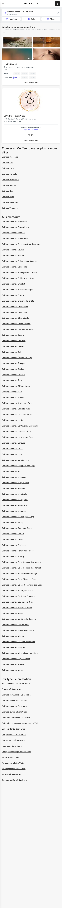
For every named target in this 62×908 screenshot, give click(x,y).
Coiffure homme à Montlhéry (14, 505)
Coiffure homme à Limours (13, 443)
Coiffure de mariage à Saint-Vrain (16, 695)
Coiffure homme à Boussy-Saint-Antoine (19, 272)
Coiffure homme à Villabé (13, 636)
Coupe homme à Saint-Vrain (14, 740)
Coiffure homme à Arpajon (13, 233)
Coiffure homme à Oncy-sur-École (17, 528)
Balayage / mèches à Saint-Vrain (16, 683)
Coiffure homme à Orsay (12, 539)
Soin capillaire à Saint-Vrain (13, 768)
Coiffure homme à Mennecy (14, 477)
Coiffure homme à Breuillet (13, 284)
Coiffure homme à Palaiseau (14, 545)
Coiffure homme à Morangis (14, 511)
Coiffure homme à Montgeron (15, 500)
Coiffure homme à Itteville (13, 397)
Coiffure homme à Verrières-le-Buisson (19, 619)
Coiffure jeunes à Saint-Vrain (14, 712)
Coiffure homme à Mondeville (14, 494)
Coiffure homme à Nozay (12, 522)
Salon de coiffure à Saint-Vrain (15, 780)
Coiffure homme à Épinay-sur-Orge (17, 358)
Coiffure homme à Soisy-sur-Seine (17, 607)
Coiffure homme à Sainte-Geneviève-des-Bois (22, 585)
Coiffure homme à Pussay (13, 556)
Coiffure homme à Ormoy (13, 534)
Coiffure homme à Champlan (14, 312)
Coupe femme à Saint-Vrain (14, 734)
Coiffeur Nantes (9, 185)
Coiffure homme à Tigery (12, 613)
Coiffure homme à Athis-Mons (15, 238)
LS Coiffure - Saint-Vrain (14, 116)
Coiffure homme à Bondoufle (14, 267)
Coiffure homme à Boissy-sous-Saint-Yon (20, 261)
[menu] (3, 3)
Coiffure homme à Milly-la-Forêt (15, 482)
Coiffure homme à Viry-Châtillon (16, 659)
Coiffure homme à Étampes (13, 363)
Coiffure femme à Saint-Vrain (14, 700)
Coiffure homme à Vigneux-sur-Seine (18, 630)
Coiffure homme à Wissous (13, 664)
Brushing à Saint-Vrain (11, 689)
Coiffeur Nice (7, 191)
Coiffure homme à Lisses (12, 454)
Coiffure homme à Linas (12, 448)
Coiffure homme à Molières (13, 488)
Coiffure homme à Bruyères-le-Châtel (18, 301)
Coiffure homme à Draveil (13, 346)
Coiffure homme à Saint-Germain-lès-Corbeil (21, 568)
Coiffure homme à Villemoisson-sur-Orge (20, 653)
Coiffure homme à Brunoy (13, 295)
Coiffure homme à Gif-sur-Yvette (16, 386)
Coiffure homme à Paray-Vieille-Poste (18, 551)
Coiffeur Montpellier (10, 179)
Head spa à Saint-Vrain (12, 746)
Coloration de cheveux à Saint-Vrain (17, 717)
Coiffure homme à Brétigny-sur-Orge (18, 278)
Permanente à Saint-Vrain (13, 763)
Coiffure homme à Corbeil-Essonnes (18, 329)
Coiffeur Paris (8, 196)
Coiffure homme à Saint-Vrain (15, 706)
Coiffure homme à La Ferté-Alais (16, 409)
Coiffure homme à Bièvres (13, 255)
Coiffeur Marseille (9, 174)
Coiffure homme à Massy (13, 471)
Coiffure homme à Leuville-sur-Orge (17, 437)
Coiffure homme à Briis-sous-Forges (17, 289)
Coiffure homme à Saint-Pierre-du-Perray (20, 579)
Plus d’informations (31, 82)
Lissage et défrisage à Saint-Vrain (16, 751)
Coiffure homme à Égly (12, 352)
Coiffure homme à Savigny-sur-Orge (17, 602)
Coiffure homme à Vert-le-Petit (15, 624)
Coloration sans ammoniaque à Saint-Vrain (20, 723)
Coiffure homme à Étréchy (13, 375)
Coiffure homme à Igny (12, 392)
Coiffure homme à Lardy (12, 420)
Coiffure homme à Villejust (13, 647)
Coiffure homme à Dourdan (13, 341)
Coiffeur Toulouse (10, 208)
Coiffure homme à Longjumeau (15, 460)
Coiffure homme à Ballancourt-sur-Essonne (21, 244)
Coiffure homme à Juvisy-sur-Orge (17, 403)
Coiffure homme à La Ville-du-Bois (17, 414)
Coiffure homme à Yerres (12, 670)
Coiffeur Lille (7, 162)
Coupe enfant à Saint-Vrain (13, 729)
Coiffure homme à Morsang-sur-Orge (18, 517)
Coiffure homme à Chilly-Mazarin (16, 323)
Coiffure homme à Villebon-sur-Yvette (18, 642)
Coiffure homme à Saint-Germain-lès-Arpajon (21, 562)
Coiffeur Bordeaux (10, 157)
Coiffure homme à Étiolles (13, 369)
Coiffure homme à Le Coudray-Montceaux (20, 426)
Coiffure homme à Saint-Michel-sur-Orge (19, 573)
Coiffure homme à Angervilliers (15, 227)
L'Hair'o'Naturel (10, 64)
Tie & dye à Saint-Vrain (11, 774)
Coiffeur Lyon (8, 168)
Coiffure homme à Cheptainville (15, 318)
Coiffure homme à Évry (12, 380)
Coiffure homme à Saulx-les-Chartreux (19, 596)
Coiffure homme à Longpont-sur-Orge (18, 465)
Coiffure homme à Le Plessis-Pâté (16, 431)
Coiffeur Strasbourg (10, 202)
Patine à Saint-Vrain (10, 757)
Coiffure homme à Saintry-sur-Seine (17, 590)
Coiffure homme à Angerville (14, 221)
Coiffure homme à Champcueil (15, 306)
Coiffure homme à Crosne (13, 335)
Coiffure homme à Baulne (13, 250)
